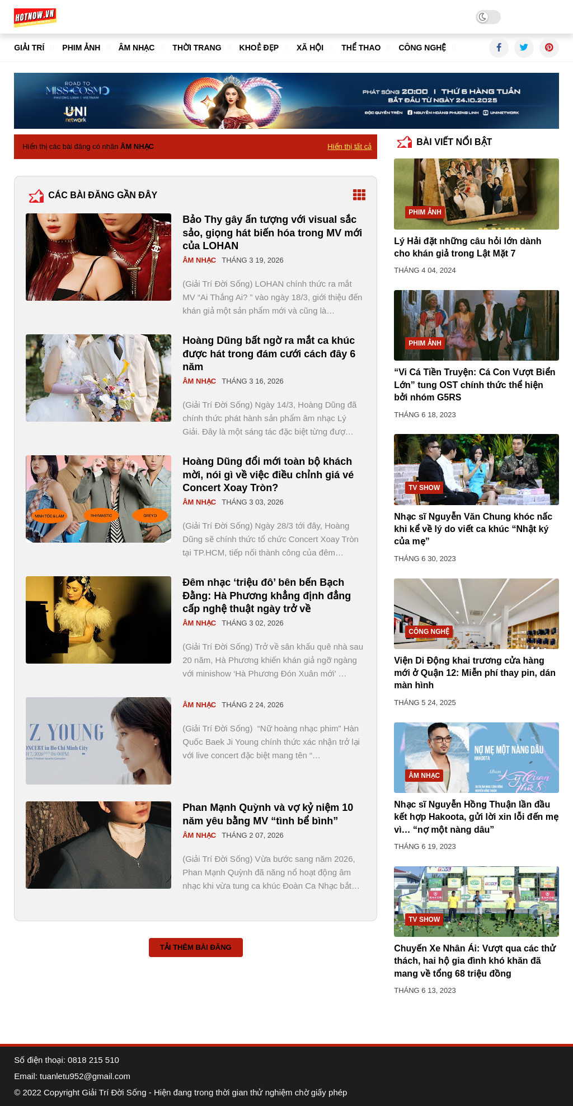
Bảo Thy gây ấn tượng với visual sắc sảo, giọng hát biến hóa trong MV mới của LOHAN (272, 232)
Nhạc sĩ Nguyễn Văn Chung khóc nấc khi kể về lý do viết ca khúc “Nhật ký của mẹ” (473, 529)
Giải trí (29, 47)
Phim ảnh (81, 47)
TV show (424, 488)
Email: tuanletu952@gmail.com (72, 1076)
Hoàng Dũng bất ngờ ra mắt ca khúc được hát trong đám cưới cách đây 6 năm (268, 353)
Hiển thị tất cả (349, 146)
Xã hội (310, 47)
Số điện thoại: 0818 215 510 (66, 1060)
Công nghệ (422, 47)
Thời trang (196, 47)
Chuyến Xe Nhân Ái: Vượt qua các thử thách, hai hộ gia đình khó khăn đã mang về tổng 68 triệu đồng (475, 961)
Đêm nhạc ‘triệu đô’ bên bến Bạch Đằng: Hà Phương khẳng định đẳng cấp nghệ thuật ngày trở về (266, 595)
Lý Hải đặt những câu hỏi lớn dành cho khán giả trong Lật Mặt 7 (467, 247)
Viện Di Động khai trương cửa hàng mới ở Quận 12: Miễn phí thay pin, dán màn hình (475, 673)
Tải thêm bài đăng (196, 947)
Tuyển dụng (537, 16)
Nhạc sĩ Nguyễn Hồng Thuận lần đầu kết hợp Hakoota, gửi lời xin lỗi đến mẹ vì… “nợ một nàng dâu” (476, 817)
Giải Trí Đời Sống (114, 1092)
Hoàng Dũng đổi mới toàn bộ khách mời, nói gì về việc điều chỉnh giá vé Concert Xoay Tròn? (268, 474)
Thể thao (361, 47)
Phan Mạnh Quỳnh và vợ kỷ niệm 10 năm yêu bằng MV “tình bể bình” (267, 814)
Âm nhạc (136, 47)
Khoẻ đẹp (259, 47)
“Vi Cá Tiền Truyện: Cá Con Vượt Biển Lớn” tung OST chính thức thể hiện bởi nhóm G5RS (474, 384)
